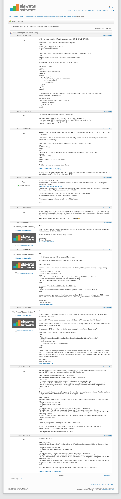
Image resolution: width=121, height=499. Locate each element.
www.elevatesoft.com (46, 242)
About (111, 10)
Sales (82, 10)
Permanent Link (107, 35)
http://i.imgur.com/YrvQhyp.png (50, 168)
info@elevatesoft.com (108, 489)
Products (72, 10)
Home (9, 16)
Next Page (107, 475)
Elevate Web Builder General (67, 16)
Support (90, 10)
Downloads (101, 10)
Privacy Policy (98, 485)
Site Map (110, 485)
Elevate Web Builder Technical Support (36, 16)
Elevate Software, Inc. (23, 230)
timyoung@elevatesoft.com (25, 245)
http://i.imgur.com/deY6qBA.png (50, 471)
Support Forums (52, 16)
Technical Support (18, 16)
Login (112, 7)
